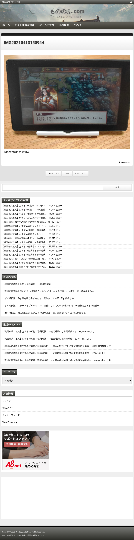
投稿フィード (8, 408)
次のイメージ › (80, 173)
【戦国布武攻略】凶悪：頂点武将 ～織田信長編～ (27, 284)
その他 (77, 25)
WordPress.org (9, 422)
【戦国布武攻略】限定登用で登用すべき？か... (24, 267)
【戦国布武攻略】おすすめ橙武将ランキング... (24, 246)
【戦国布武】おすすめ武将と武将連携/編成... (24, 222)
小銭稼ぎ (64, 25)
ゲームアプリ (46, 25)
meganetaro (125, 162)
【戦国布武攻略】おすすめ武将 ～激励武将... (24, 242)
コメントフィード (11, 415)
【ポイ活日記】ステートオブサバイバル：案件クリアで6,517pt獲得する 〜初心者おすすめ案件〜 (50, 305)
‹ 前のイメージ (53, 173)
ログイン (6, 400)
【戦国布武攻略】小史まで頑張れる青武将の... (24, 213)
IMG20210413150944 (24, 42)
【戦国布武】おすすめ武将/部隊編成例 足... (24, 258)
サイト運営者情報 (25, 25)
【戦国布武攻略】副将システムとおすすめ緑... (24, 217)
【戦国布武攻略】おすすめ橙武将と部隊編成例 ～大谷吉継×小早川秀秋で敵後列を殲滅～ (46, 346)
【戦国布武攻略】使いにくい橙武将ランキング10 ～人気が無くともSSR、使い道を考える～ (48, 291)
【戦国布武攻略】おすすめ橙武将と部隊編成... (24, 230)
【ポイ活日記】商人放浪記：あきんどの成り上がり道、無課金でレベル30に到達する (44, 312)
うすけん (82, 338)
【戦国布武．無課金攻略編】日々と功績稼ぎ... (24, 238)
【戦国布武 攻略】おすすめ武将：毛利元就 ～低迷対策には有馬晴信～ (38, 331)
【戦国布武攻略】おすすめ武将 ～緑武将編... (24, 209)
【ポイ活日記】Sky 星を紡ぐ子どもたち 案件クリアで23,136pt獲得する (38, 298)
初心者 (97, 353)
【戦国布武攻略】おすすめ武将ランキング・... (24, 205)
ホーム (6, 25)
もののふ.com (67, 11)
